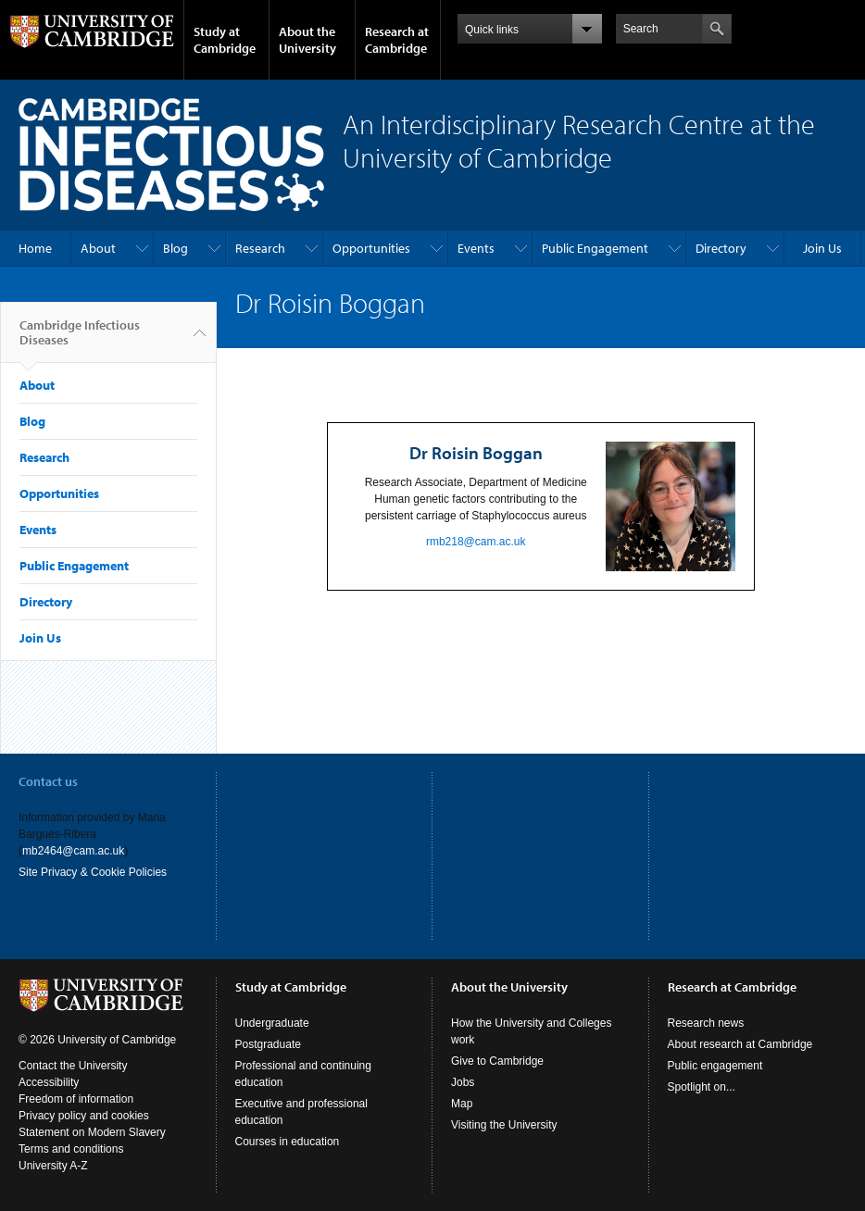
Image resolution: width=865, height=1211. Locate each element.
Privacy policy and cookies (84, 1115)
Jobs (462, 1082)
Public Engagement (595, 248)
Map (461, 1103)
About (98, 248)
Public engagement (715, 1065)
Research (260, 248)
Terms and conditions (71, 1148)
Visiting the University (504, 1124)
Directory (721, 248)
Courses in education (287, 1141)
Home (35, 248)
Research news (706, 1023)
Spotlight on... (701, 1086)
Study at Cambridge (225, 39)
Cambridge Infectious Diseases (79, 340)
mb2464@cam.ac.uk (73, 850)
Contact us (48, 781)
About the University (307, 39)
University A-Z (53, 1165)
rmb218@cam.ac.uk (476, 541)
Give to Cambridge (497, 1061)
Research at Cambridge (397, 39)
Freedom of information (76, 1098)
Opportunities (371, 248)
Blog (175, 248)
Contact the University (73, 1065)
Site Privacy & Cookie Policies (93, 872)
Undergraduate (272, 1023)
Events (476, 248)
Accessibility (49, 1082)
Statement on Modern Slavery (92, 1132)
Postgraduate (268, 1044)
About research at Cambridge (740, 1044)
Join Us (822, 248)
